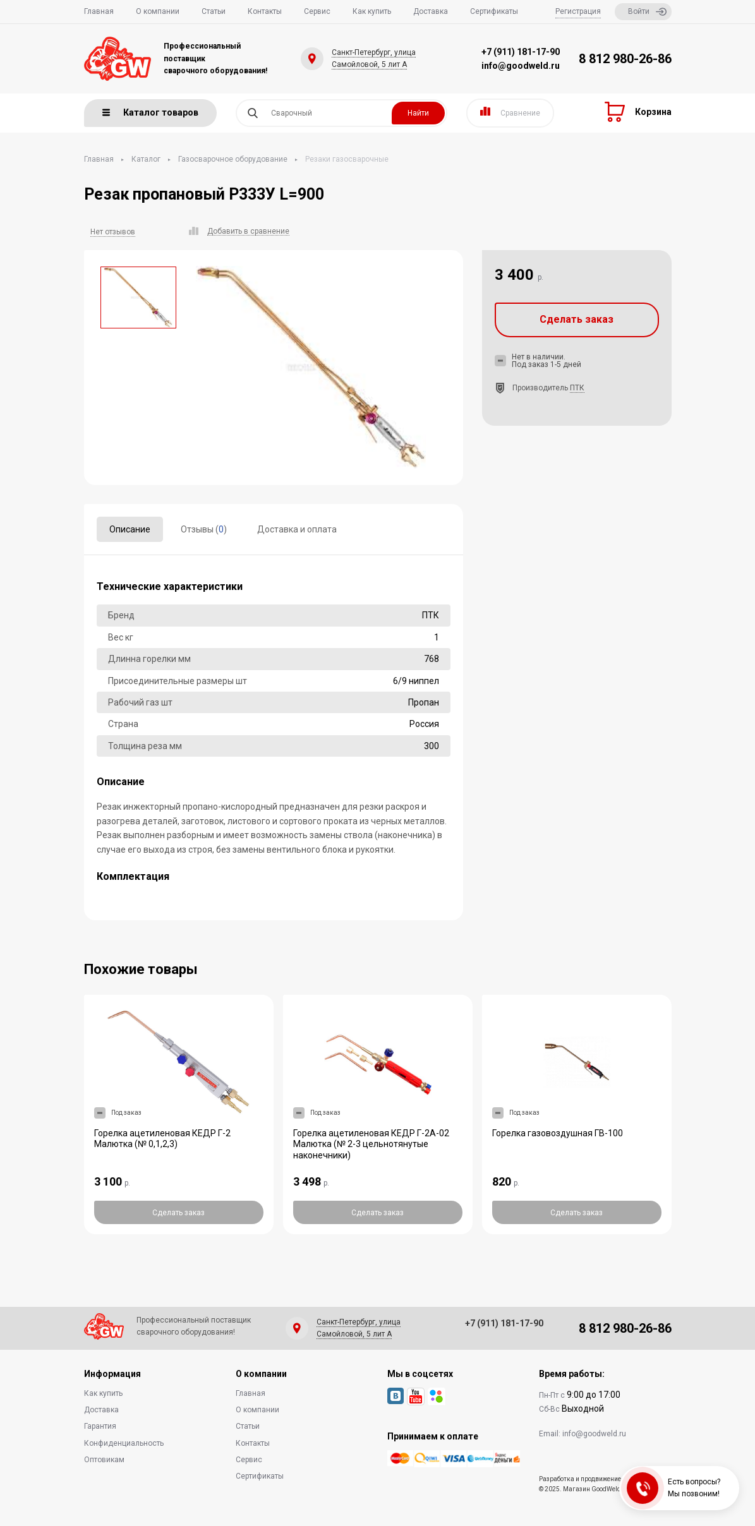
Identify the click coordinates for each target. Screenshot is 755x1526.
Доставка (430, 11)
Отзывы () (204, 529)
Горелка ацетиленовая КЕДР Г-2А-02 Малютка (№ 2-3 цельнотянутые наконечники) (371, 1144)
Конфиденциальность (124, 1443)
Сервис (317, 11)
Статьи (214, 11)
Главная (99, 11)
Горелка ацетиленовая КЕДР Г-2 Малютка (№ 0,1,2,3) (162, 1139)
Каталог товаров (150, 112)
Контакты (265, 11)
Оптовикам (104, 1459)
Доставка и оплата (297, 529)
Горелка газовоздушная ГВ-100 (557, 1133)
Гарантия (100, 1426)
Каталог (145, 159)
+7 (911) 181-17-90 (520, 52)
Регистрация (578, 11)
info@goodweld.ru (520, 66)
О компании (157, 11)
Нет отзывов (112, 231)
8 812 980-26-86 (625, 58)
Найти (418, 113)
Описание (129, 529)
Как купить (372, 11)
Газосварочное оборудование (232, 159)
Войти (647, 11)
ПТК (577, 387)
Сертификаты (494, 11)
